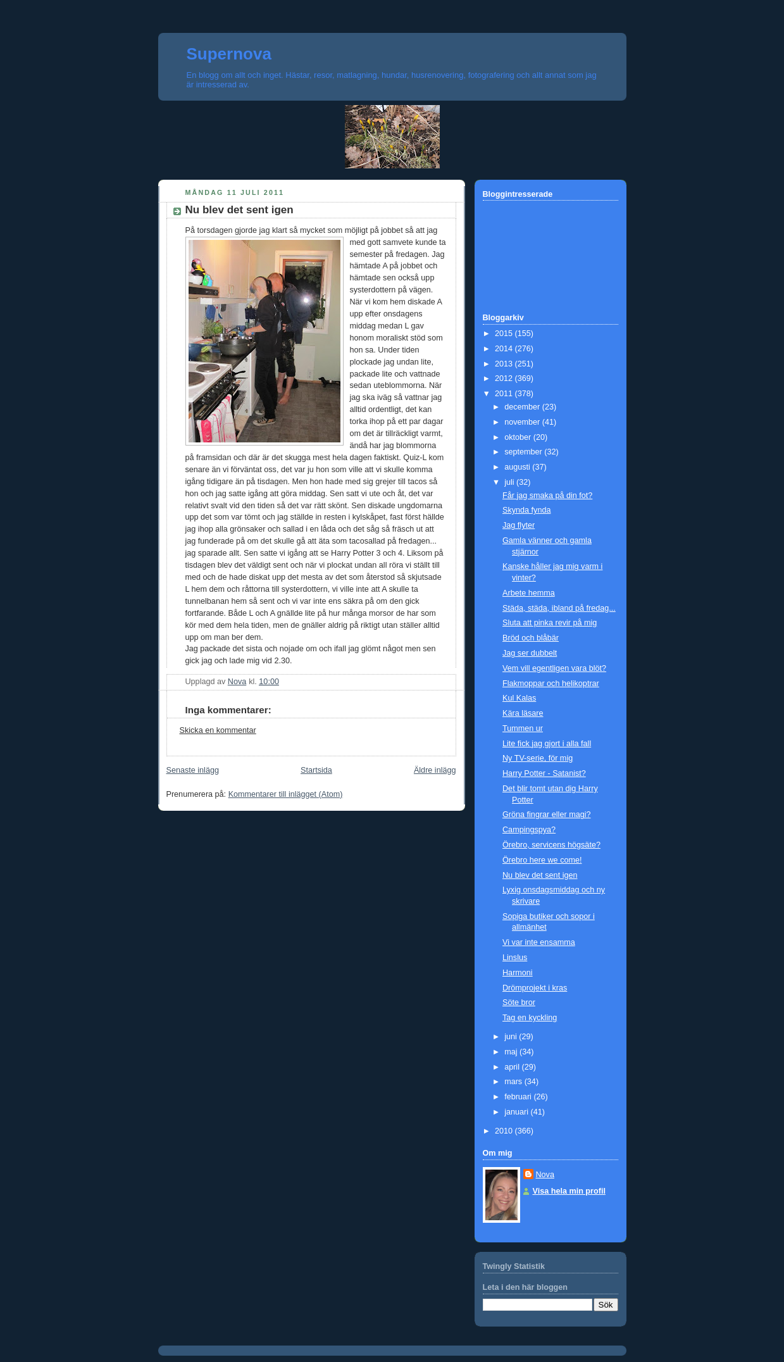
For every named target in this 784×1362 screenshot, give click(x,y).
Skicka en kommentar (218, 730)
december (523, 407)
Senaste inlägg (192, 770)
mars (514, 1081)
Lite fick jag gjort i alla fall (546, 743)
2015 (505, 333)
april (512, 1067)
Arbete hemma (528, 593)
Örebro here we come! (542, 860)
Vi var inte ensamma (538, 942)
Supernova (229, 53)
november (523, 422)
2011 (505, 393)
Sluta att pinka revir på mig (549, 622)
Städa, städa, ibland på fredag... (559, 608)
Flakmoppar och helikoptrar (550, 683)
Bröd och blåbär (530, 638)
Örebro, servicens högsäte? (551, 844)
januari (517, 1112)
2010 (505, 1131)
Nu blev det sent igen (539, 875)
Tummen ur (522, 728)
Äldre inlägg (435, 770)
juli (510, 482)
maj (512, 1051)
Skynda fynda (526, 510)
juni (511, 1036)
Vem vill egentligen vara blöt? (554, 668)
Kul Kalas (519, 698)
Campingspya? (529, 829)
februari (518, 1096)
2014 (505, 348)
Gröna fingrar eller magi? (546, 814)
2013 (505, 363)
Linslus (514, 957)
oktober (518, 437)
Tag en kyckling (529, 1017)
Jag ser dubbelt (529, 653)
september (524, 451)
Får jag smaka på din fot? (547, 495)
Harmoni (517, 972)
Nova (545, 1174)
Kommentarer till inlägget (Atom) (285, 794)
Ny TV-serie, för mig (537, 758)
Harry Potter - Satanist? (544, 773)
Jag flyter (518, 525)
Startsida (316, 770)
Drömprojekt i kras (534, 988)
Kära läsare (522, 713)
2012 (505, 378)
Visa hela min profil (569, 1191)
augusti (518, 467)
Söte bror (518, 1002)
